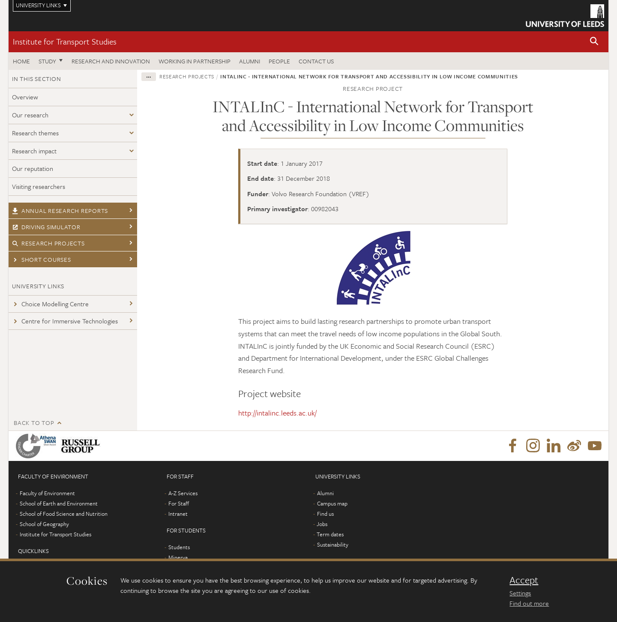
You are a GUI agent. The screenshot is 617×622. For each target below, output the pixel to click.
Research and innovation (111, 61)
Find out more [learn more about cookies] (529, 603)
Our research (30, 115)
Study (47, 61)
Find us (325, 513)
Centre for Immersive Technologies (65, 321)
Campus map (332, 503)
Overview (25, 97)
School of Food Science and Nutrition (64, 513)
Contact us (316, 61)
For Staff (178, 503)
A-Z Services (183, 493)
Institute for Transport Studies (65, 41)
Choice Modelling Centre (50, 303)
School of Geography (44, 524)
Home (21, 61)
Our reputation (32, 168)
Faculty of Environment (47, 493)
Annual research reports (60, 210)
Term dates (330, 534)
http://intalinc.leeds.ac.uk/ (277, 412)
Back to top (34, 422)
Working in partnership (195, 61)
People (279, 61)
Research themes (35, 133)
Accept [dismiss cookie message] (523, 580)
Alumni (249, 61)
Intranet (178, 513)
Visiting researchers (38, 186)
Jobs (322, 524)
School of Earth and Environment (59, 503)
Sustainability (332, 544)
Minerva (178, 557)
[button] (594, 42)
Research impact (34, 151)
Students (179, 547)
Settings (520, 593)
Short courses (41, 259)
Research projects (48, 243)
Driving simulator (46, 226)
